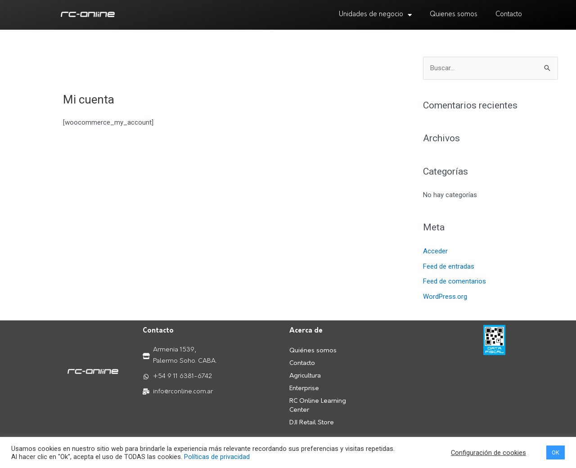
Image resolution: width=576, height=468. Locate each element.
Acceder (435, 251)
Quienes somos (453, 14)
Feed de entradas (448, 266)
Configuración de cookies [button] (488, 453)
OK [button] (555, 452)
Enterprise (304, 388)
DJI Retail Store (311, 422)
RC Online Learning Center (317, 406)
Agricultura (305, 376)
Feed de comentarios (454, 281)
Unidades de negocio (375, 15)
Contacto (508, 14)
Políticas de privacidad (217, 457)
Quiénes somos (313, 350)
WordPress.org (445, 296)
